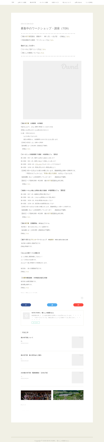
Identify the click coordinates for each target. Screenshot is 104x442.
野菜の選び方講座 (50, 173)
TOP (13, 2)
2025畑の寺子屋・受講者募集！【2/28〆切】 (34, 373)
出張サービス (55, 2)
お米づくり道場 (22, 2)
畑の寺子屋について (27, 337)
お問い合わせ (78, 2)
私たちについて (67, 2)
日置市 (25, 278)
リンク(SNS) (89, 2)
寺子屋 (28, 36)
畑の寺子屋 (33, 2)
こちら (67, 36)
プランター (38, 164)
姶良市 (51, 239)
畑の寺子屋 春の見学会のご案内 (31, 355)
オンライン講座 (44, 2)
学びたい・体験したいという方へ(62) (29, 292)
